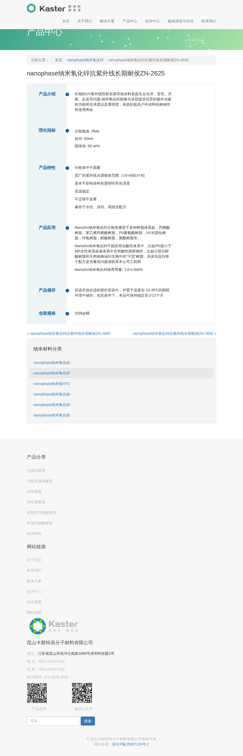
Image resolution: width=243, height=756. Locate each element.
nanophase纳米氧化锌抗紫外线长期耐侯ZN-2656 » (174, 333)
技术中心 (152, 21)
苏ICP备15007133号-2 (130, 744)
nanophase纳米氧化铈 (51, 405)
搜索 (88, 721)
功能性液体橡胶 (40, 481)
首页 (65, 21)
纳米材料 (34, 533)
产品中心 (130, 21)
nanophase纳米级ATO (51, 384)
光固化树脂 (36, 470)
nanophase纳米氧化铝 (51, 363)
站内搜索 (34, 602)
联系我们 (208, 21)
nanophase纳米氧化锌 (85, 60)
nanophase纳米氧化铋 (51, 394)
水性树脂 (34, 491)
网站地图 (34, 612)
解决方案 (107, 21)
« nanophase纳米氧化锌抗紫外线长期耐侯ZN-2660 (68, 333)
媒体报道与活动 (181, 21)
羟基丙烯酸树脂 (40, 523)
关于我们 (84, 21)
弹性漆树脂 (36, 502)
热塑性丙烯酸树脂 (41, 512)
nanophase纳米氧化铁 (51, 415)
